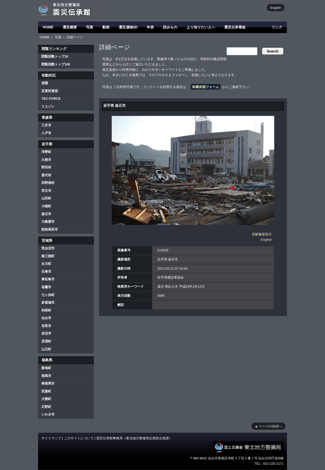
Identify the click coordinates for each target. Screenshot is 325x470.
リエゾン (48, 106)
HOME (48, 27)
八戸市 (46, 133)
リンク (277, 27)
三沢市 (46, 125)
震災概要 (70, 27)
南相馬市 (48, 383)
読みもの (170, 27)
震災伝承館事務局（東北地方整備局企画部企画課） (134, 438)
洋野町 (46, 152)
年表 (150, 27)
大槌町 (46, 206)
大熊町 (46, 399)
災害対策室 (49, 91)
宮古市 (46, 191)
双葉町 (46, 391)
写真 (89, 27)
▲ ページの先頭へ (268, 426)
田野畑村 (48, 183)
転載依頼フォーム (205, 87)
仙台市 (46, 318)
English (275, 7)
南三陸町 (48, 256)
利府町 (46, 310)
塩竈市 (46, 287)
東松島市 (48, 279)
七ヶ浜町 (48, 295)
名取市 (46, 326)
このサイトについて (79, 438)
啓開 (44, 83)
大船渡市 (48, 221)
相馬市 (46, 376)
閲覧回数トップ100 (55, 64)
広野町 (46, 407)
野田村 (46, 167)
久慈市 (46, 160)
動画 (105, 27)
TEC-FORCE (51, 98)
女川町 (46, 264)
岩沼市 (46, 333)
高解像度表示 (262, 234)
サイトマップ (51, 438)
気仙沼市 (48, 248)
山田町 (46, 198)
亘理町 (46, 341)
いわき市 (48, 414)
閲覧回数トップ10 (54, 56)
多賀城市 (48, 302)
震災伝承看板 (235, 27)
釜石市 (46, 214)
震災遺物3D (128, 27)
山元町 (46, 349)
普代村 (46, 175)
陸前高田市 (49, 229)
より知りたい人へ (201, 27)
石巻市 (46, 271)
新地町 (46, 368)
